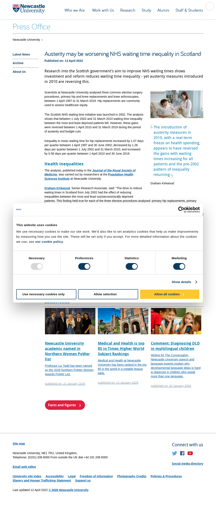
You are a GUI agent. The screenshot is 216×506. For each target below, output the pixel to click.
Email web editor (24, 466)
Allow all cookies (167, 294)
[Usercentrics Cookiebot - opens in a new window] (181, 209)
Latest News (21, 54)
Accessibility (55, 476)
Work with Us (103, 10)
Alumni (163, 10)
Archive (18, 63)
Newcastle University (26, 39)
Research (127, 10)
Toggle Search (209, 6)
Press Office (31, 26)
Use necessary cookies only (43, 294)
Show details (181, 282)
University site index (27, 476)
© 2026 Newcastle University (68, 490)
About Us (19, 71)
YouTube (190, 453)
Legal (72, 476)
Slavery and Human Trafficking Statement (42, 480)
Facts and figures (62, 405)
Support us (83, 480)
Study (146, 10)
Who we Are (75, 10)
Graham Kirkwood (57, 188)
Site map (19, 443)
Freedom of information (96, 476)
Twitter (174, 453)
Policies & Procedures (166, 476)
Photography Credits (131, 476)
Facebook (182, 453)
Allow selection (105, 294)
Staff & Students (189, 10)
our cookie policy (49, 241)
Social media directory (187, 463)
